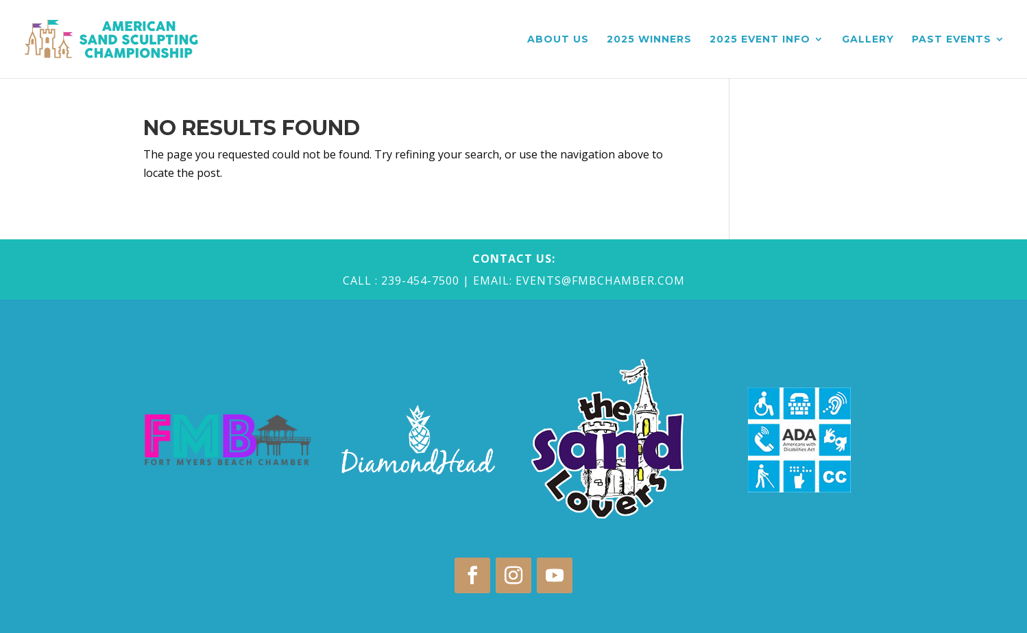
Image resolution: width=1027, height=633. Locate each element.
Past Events (951, 39)
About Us (558, 39)
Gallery (868, 39)
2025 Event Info (760, 39)
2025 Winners (649, 39)
